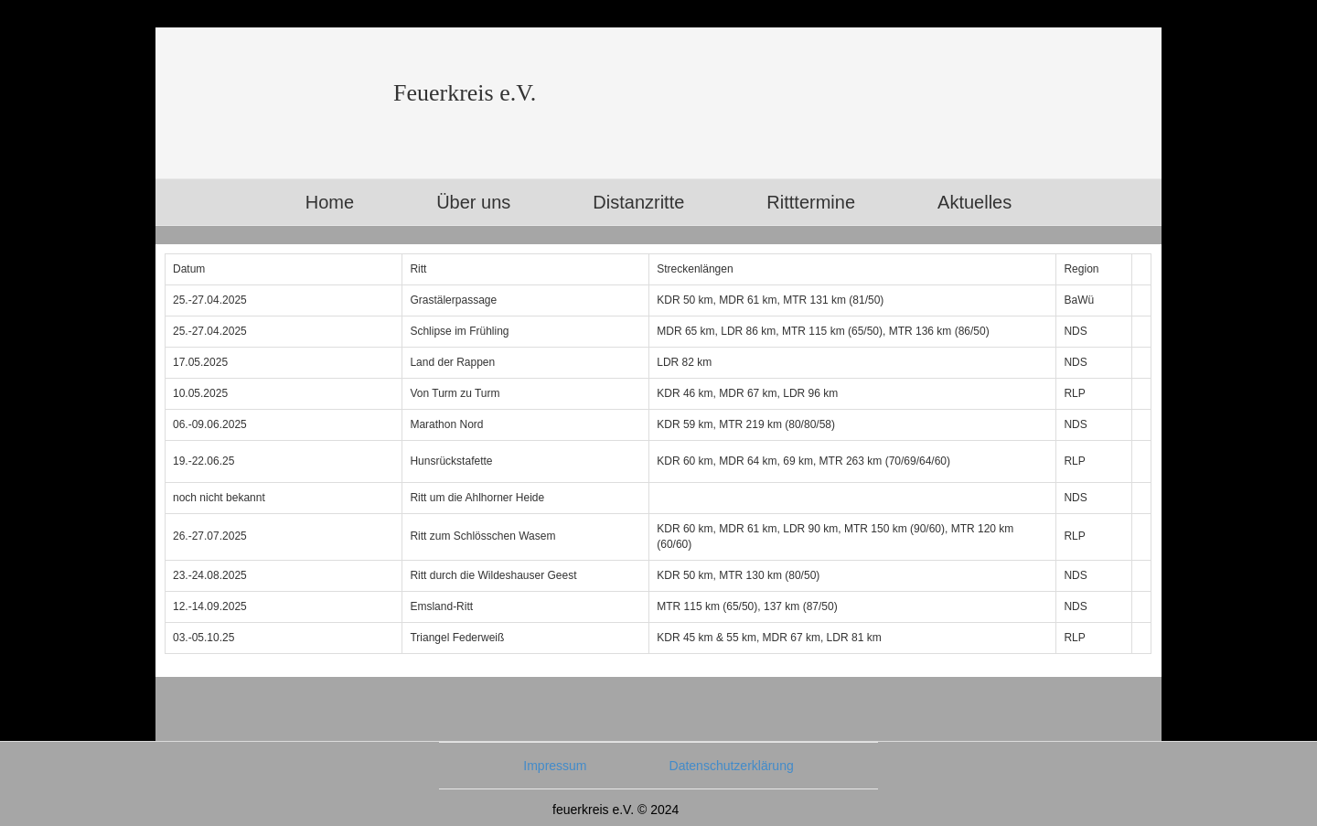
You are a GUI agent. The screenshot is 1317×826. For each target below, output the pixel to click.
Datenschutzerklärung (731, 765)
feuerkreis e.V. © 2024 (615, 809)
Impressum (554, 765)
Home (329, 202)
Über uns (473, 202)
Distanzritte (638, 202)
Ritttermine (810, 202)
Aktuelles (974, 202)
